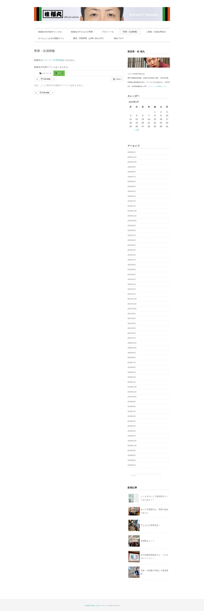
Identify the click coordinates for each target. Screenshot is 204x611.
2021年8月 (132, 318)
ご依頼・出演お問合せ (156, 32)
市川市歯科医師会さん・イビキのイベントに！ (154, 556)
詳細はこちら (162, 86)
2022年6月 (132, 270)
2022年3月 (132, 284)
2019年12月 (132, 387)
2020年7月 (132, 363)
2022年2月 (132, 289)
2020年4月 (132, 377)
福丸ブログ (119, 38)
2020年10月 (132, 348)
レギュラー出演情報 (52, 60)
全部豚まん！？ (147, 541)
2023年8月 (132, 230)
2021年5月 (132, 328)
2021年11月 (132, 304)
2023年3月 (132, 255)
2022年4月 (132, 279)
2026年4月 (132, 152)
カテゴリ (45, 73)
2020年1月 (132, 382)
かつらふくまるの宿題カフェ (51, 38)
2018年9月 (132, 451)
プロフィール (108, 32)
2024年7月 (132, 177)
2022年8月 (132, 265)
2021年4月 (132, 333)
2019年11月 (132, 392)
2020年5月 (132, 372)
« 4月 (136, 130)
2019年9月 (132, 402)
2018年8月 (132, 455)
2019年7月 (132, 411)
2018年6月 (132, 460)
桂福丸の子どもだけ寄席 (82, 32)
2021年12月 (132, 299)
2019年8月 (132, 406)
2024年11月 (132, 157)
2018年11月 (132, 446)
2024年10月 (132, 162)
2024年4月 (132, 191)
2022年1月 (132, 294)
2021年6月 (132, 323)
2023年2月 (132, 260)
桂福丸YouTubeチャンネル (50, 32)
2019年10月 (132, 397)
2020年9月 (132, 353)
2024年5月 (132, 187)
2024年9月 (132, 167)
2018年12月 (132, 441)
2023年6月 (132, 240)
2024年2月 (132, 201)
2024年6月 (132, 182)
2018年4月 (132, 465)
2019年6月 (132, 416)
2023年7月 (132, 235)
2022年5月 (132, 275)
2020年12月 (132, 343)
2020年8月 (132, 358)
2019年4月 (132, 426)
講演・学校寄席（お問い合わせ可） (89, 38)
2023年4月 (132, 250)
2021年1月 (132, 338)
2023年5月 (132, 245)
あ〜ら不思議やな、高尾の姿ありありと (154, 511)
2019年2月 (132, 436)
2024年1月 (132, 206)
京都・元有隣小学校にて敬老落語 (154, 572)
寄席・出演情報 (130, 32)
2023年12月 (132, 211)
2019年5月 (132, 421)
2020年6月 (132, 367)
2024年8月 (132, 172)
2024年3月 (132, 196)
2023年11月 (132, 216)
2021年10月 (132, 309)
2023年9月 (132, 226)
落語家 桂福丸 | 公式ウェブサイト (96, 605)
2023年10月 (132, 221)
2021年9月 (132, 314)
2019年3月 (132, 431)
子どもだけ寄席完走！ (150, 525)
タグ (59, 73)
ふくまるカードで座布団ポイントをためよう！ (154, 498)
